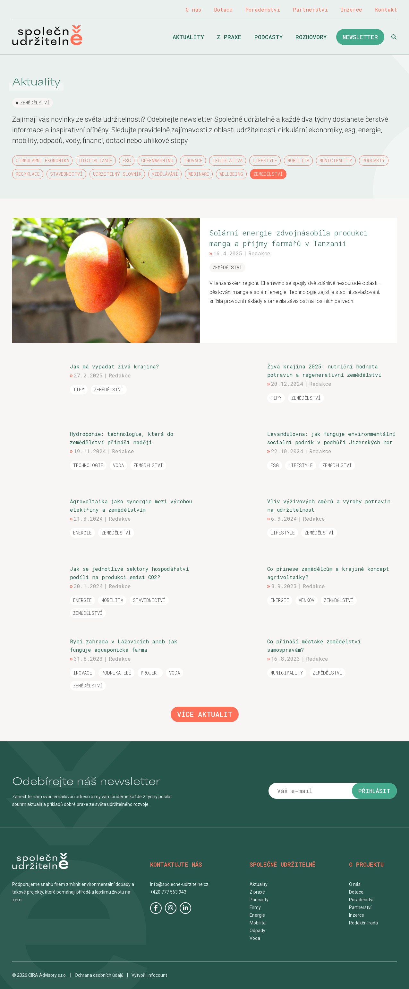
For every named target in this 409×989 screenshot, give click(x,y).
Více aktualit (204, 714)
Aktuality (188, 37)
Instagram (170, 908)
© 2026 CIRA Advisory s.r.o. (39, 975)
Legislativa (228, 160)
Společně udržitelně (47, 35)
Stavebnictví (66, 174)
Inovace (192, 160)
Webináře (198, 174)
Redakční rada (363, 922)
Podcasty (268, 37)
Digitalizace (95, 160)
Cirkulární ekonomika (42, 160)
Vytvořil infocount (149, 975)
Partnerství (310, 9)
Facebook (156, 908)
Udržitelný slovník (117, 174)
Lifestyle (265, 160)
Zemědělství (35, 103)
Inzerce (351, 9)
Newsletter (360, 37)
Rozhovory (311, 37)
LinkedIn (185, 908)
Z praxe (229, 37)
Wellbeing (231, 174)
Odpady (257, 930)
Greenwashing (157, 160)
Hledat (394, 37)
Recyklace (28, 174)
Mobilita (298, 160)
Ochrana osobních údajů (99, 975)
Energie (257, 915)
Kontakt (386, 9)
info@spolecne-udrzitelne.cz (179, 884)
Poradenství (262, 9)
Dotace (223, 9)
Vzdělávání (165, 174)
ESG (127, 160)
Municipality (336, 160)
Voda (255, 938)
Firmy (255, 907)
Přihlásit (374, 791)
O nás (193, 9)
